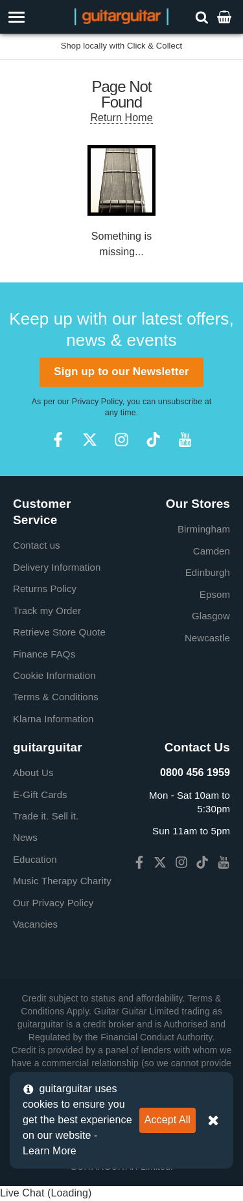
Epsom (215, 594)
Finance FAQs (44, 653)
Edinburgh (207, 572)
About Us (33, 772)
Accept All (168, 1119)
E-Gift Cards (40, 794)
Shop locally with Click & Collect (122, 46)
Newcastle (207, 637)
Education (35, 859)
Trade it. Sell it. (45, 815)
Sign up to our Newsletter (121, 371)
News (25, 837)
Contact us (36, 545)
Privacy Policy (97, 401)
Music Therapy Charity (62, 880)
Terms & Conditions (55, 696)
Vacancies (35, 924)
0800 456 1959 (195, 772)
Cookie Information (54, 675)
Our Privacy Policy (53, 902)
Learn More (49, 1150)
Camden (211, 550)
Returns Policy (44, 588)
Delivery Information (56, 567)
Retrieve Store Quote (59, 631)
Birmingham (204, 528)
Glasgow (211, 615)
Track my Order (47, 610)
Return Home (121, 117)
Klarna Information (53, 718)
